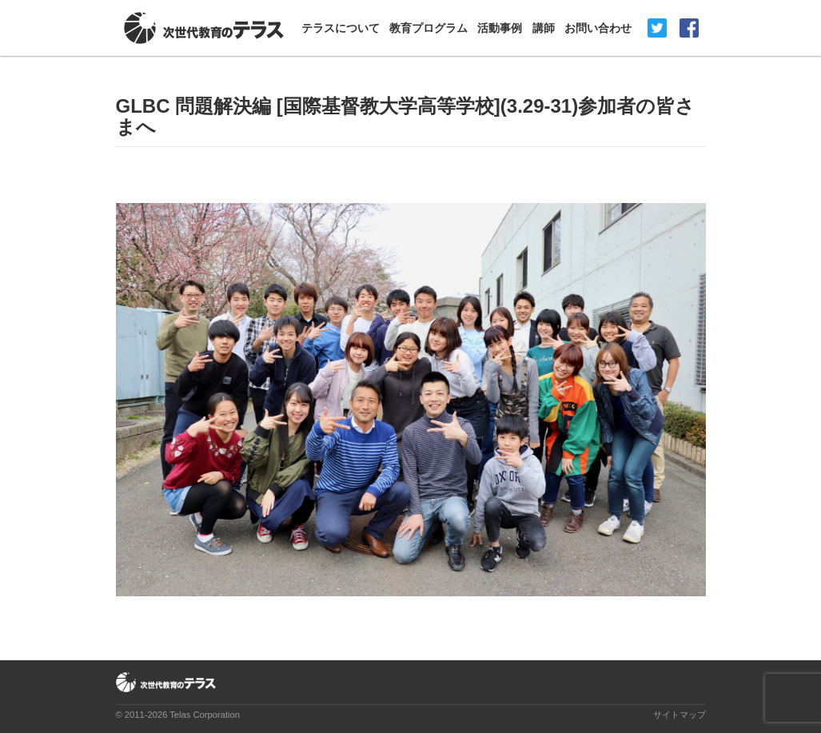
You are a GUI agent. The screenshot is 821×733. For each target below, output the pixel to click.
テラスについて (340, 28)
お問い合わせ (598, 28)
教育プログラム (428, 28)
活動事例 (499, 28)
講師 (543, 28)
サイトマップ (679, 714)
